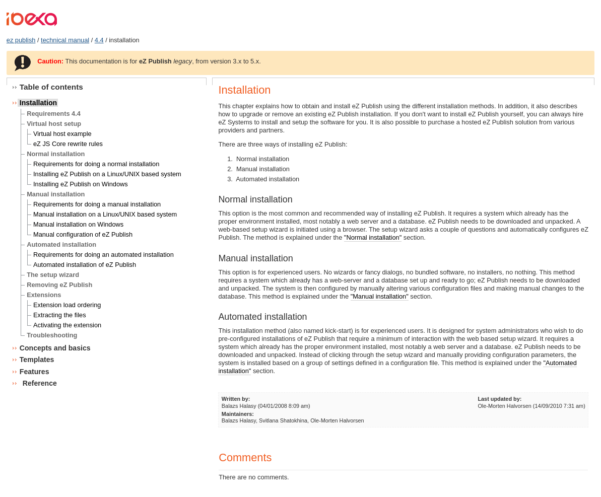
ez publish (21, 40)
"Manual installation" (380, 296)
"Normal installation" (373, 237)
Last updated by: (499, 399)
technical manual (65, 40)
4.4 (99, 40)
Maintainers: (238, 414)
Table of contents (51, 87)
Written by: (236, 399)
